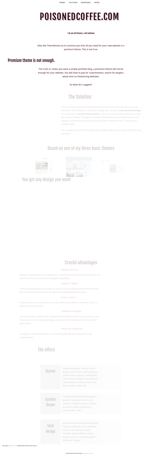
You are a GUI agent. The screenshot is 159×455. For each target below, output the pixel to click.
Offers (97, 2)
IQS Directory (12, 445)
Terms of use (90, 453)
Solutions (73, 2)
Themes (62, 2)
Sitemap (84, 453)
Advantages (86, 2)
